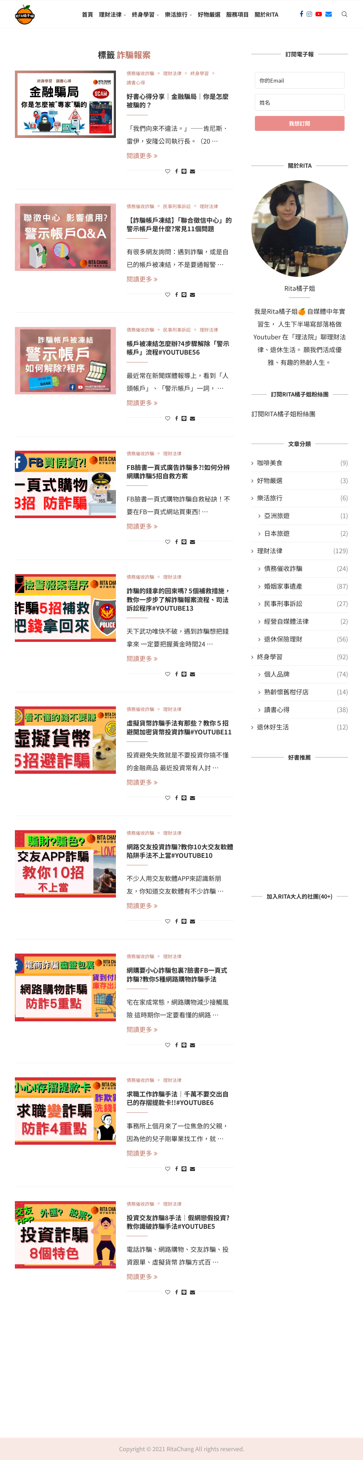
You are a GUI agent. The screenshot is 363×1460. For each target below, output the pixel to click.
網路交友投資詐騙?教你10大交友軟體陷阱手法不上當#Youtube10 (180, 851)
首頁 (87, 14)
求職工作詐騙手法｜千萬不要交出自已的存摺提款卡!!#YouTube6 (178, 1098)
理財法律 (110, 14)
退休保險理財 (306, 638)
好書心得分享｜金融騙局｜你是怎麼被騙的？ (178, 100)
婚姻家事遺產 (306, 586)
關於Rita (266, 14)
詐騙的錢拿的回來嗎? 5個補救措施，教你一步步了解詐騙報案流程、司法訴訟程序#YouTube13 (179, 599)
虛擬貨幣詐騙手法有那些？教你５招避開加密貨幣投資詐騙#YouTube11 (179, 727)
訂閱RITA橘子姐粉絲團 (283, 413)
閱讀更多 (142, 155)
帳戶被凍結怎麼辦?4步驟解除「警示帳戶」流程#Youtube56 (178, 347)
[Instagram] (309, 14)
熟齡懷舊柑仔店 (306, 691)
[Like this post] (167, 170)
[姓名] (300, 102)
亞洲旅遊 (306, 515)
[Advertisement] (181, 1370)
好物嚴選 (209, 14)
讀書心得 (306, 709)
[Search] (344, 14)
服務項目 (237, 14)
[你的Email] (300, 80)
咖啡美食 (302, 462)
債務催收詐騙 (306, 568)
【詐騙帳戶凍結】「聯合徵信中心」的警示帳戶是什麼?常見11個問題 (179, 224)
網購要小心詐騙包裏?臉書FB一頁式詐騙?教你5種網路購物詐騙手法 (177, 974)
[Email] (328, 14)
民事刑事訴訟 (306, 603)
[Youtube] (318, 14)
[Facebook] (301, 14)
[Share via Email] (192, 170)
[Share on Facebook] (176, 170)
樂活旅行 (176, 14)
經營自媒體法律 (306, 621)
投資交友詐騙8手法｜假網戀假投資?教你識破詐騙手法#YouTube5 (178, 1222)
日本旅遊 (306, 533)
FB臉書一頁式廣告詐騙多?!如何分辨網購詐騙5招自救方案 (178, 471)
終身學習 (143, 14)
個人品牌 (306, 674)
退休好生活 (302, 726)
